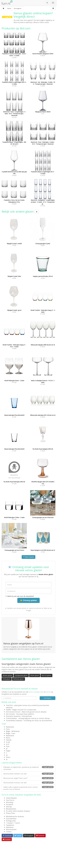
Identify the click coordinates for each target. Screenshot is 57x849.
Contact (8, 832)
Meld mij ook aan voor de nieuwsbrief (19, 596)
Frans (8, 729)
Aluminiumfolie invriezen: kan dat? (28, 783)
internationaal (27, 716)
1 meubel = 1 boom (13, 823)
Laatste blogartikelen (12, 762)
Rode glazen (6, 679)
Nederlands (10, 727)
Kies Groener (10, 714)
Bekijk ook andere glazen (20, 211)
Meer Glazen (28, 557)
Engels (8, 751)
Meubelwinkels (11, 809)
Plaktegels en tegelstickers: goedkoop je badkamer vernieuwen (28, 768)
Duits (8, 746)
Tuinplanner (10, 825)
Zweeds (8, 740)
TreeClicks (9, 705)
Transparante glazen (21, 675)
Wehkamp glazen (18, 679)
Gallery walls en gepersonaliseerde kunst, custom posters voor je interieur (28, 788)
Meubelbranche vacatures (15, 816)
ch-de (8, 742)
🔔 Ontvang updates (28, 600)
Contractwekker (11, 718)
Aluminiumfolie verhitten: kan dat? (28, 774)
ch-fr (7, 744)
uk (7, 755)
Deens (8, 757)
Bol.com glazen (46, 675)
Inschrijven (47, 698)
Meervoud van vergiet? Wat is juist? (28, 778)
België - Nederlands (13, 731)
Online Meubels (11, 798)
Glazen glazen (34, 675)
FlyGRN (8, 710)
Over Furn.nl (10, 800)
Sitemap (9, 807)
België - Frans (10, 733)
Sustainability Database (14, 720)
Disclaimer (9, 804)
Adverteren (10, 827)
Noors (8, 738)
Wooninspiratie (11, 829)
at (6, 759)
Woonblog (9, 802)
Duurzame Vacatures (13, 716)
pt (6, 749)
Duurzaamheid (11, 819)
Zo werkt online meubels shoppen (18, 811)
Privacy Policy (10, 813)
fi (6, 753)
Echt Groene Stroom (13, 712)
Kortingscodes (11, 821)
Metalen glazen (7, 675)
